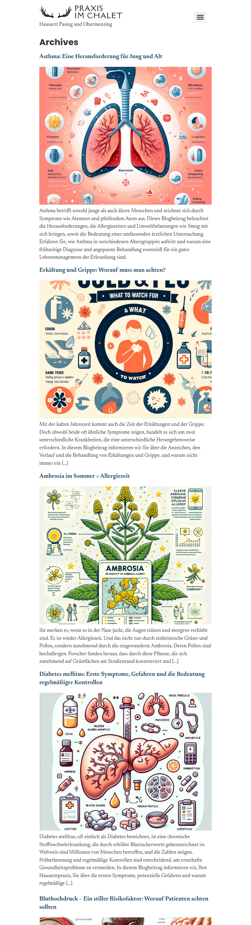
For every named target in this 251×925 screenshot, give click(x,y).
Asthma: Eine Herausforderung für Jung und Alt (100, 57)
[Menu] (200, 17)
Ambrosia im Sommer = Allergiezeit (84, 477)
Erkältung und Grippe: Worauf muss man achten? (102, 271)
